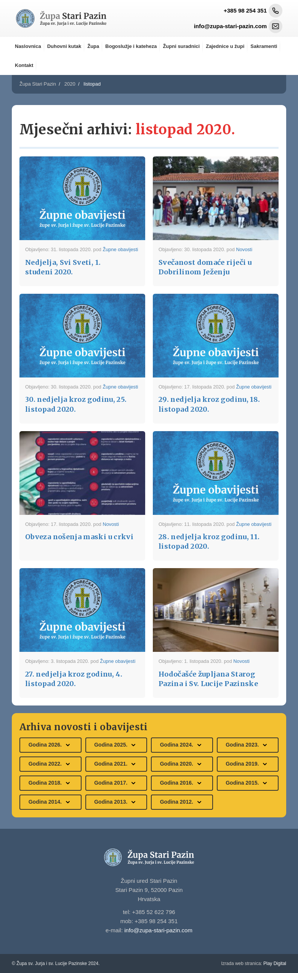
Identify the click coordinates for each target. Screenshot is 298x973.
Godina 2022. (50, 764)
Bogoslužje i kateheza (131, 46)
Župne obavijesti (120, 249)
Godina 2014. (50, 802)
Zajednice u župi (225, 46)
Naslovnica (28, 46)
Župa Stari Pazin (37, 84)
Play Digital (253, 963)
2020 (69, 84)
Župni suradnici (181, 46)
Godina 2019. (247, 764)
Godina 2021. (116, 764)
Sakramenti (263, 46)
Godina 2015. (247, 783)
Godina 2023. (247, 745)
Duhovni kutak (64, 46)
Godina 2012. (182, 802)
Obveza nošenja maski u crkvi (79, 536)
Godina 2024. (182, 745)
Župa (93, 46)
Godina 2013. (116, 802)
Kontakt (24, 65)
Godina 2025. (116, 745)
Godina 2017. (116, 783)
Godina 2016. (182, 783)
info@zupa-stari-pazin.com (158, 930)
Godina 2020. (182, 764)
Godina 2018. (50, 783)
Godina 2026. (50, 745)
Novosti (244, 249)
